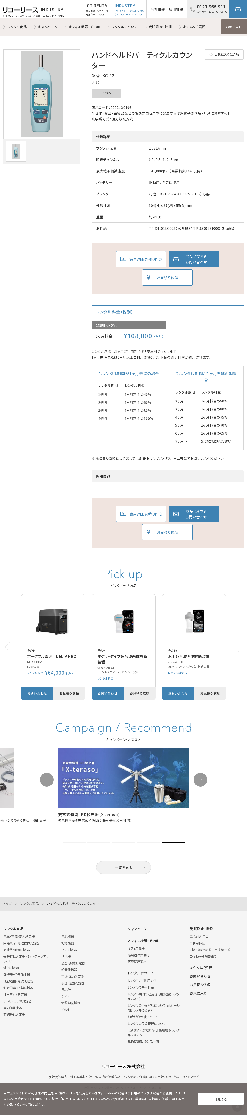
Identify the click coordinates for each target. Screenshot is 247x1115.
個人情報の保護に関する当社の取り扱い (151, 1076)
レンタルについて (124, 26)
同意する (221, 1098)
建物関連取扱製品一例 (143, 1041)
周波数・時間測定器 (16, 949)
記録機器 (67, 943)
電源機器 (67, 936)
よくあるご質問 (194, 26)
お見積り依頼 (167, 277)
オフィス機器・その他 (84, 26)
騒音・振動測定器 (73, 963)
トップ (7, 903)
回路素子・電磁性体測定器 (21, 943)
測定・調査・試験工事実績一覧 (210, 949)
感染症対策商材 (139, 955)
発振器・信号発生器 (16, 974)
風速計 (66, 989)
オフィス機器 (136, 948)
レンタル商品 (17, 26)
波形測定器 (11, 967)
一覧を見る (123, 867)
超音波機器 (69, 969)
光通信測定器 (12, 1007)
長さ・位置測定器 (72, 983)
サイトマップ (190, 1076)
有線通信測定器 (14, 1014)
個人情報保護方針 (107, 1076)
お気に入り (234, 27)
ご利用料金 (197, 943)
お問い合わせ (238, 9)
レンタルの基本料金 (141, 987)
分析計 (66, 996)
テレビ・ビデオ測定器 (17, 1001)
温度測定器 (69, 949)
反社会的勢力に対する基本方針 (70, 1076)
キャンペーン (48, 26)
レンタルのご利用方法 (142, 980)
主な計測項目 (199, 936)
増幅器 (66, 956)
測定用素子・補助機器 (18, 987)
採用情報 (176, 9)
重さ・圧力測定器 (72, 976)
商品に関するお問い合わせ (196, 259)
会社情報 (158, 9)
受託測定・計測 (160, 26)
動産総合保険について (143, 1017)
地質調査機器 (70, 1003)
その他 (106, 93)
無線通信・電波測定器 (18, 981)
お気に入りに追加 (227, 54)
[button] (240, 647)
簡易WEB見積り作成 (145, 259)
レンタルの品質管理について (147, 1023)
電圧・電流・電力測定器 (19, 936)
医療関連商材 (137, 961)
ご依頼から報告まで (203, 956)
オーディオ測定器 (15, 994)
